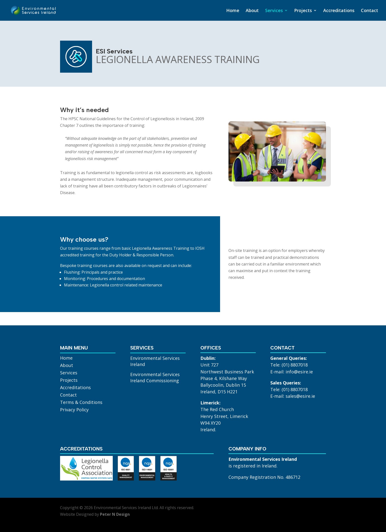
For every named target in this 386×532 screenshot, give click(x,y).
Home (232, 11)
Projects (303, 11)
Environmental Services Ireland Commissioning (155, 377)
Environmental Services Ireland (155, 361)
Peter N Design (115, 514)
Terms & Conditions (81, 402)
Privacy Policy (74, 410)
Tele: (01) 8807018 (289, 365)
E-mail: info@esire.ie (291, 372)
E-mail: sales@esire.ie (292, 396)
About (252, 11)
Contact (369, 11)
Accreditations (338, 11)
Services (274, 11)
